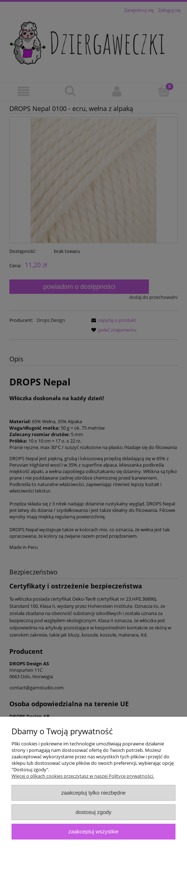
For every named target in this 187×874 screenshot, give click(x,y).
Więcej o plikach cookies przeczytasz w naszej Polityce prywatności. (83, 776)
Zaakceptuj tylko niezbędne (93, 793)
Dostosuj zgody (93, 812)
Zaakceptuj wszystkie (93, 831)
